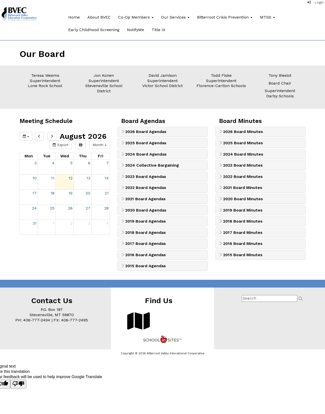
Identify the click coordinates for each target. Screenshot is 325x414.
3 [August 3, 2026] (35, 163)
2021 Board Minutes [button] (240, 187)
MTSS (267, 17)
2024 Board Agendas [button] (144, 154)
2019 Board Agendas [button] (143, 221)
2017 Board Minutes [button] (241, 232)
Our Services (175, 17)
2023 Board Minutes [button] (241, 165)
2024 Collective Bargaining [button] (150, 165)
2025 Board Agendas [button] (143, 143)
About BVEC (99, 17)
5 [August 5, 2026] (71, 163)
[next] (51, 136)
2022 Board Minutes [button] (241, 176)
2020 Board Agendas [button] (143, 210)
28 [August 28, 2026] (106, 208)
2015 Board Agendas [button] (143, 266)
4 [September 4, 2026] (107, 223)
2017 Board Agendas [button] (143, 243)
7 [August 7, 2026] (107, 163)
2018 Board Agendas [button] (143, 232)
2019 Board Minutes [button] (241, 210)
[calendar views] (99, 145)
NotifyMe (135, 29)
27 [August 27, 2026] (88, 208)
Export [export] (60, 145)
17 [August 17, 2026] (34, 193)
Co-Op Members (136, 17)
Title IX (158, 29)
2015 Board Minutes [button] (241, 255)
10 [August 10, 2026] (34, 178)
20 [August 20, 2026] (88, 193)
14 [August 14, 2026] (106, 178)
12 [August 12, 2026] (71, 178)
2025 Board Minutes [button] (241, 143)
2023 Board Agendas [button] (143, 176)
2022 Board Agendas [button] (143, 187)
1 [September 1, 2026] (53, 223)
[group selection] (26, 136)
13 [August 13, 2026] (88, 178)
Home (74, 17)
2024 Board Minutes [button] (241, 154)
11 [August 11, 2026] (52, 178)
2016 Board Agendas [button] (143, 255)
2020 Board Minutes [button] (241, 199)
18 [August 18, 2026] (52, 193)
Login (315, 2)
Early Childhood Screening (93, 29)
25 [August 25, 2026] (52, 208)
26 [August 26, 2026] (70, 208)
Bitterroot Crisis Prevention (224, 17)
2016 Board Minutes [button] (241, 243)
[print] (81, 145)
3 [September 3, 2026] (89, 223)
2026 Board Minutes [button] (241, 131)
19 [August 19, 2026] (71, 193)
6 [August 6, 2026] (89, 163)
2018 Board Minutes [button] (241, 221)
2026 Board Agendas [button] (143, 131)
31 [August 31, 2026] (35, 223)
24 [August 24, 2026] (34, 208)
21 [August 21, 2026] (107, 193)
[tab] (163, 131)
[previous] (39, 136)
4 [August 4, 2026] (53, 163)
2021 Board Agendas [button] (143, 199)
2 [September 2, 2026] (71, 223)
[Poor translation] (18, 384)
